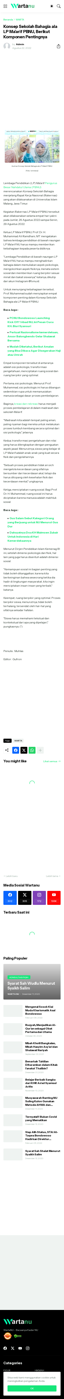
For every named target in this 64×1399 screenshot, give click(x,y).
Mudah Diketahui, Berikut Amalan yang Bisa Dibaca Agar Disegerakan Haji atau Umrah (34, 350)
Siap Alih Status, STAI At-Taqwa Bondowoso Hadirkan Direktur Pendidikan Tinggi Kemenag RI (41, 1135)
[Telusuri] (58, 6)
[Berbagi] (57, 46)
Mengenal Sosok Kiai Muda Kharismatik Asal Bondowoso (40, 1010)
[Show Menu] (5, 6)
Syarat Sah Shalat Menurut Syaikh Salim (42, 1152)
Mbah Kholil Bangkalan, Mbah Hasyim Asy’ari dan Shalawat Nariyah (41, 1046)
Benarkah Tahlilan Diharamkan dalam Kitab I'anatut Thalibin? (41, 1065)
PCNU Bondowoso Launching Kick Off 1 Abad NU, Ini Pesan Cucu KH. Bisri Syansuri (31, 322)
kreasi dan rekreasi (26, 403)
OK (32, 1388)
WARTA (20, 19)
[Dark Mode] (51, 6)
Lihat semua (50, 761)
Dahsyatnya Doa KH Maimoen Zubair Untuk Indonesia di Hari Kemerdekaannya (33, 536)
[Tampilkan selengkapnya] (40, 750)
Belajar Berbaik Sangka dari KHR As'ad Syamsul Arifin (40, 1083)
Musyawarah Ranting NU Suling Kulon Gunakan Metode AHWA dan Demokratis (41, 1101)
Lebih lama (52, 876)
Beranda (8, 19)
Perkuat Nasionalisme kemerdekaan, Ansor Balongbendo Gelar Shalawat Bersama (33, 336)
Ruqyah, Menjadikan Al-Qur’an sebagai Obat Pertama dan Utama (40, 1028)
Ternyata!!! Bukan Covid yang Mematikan (41, 1118)
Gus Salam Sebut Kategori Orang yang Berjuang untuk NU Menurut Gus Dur (33, 522)
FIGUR (6, 1370)
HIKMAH (39, 1370)
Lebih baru (12, 876)
